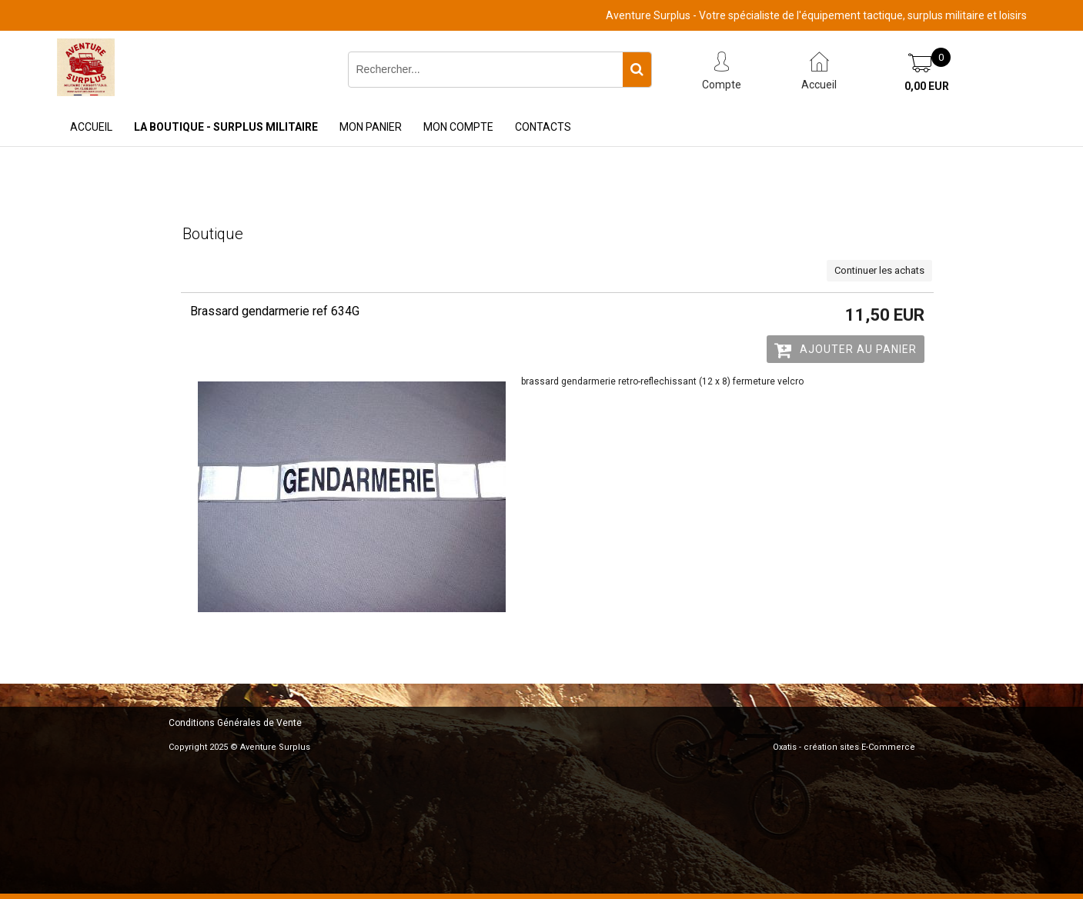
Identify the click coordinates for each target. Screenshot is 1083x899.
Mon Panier (370, 127)
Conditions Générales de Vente (235, 723)
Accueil (91, 127)
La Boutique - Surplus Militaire (226, 127)
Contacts (543, 127)
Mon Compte (458, 127)
